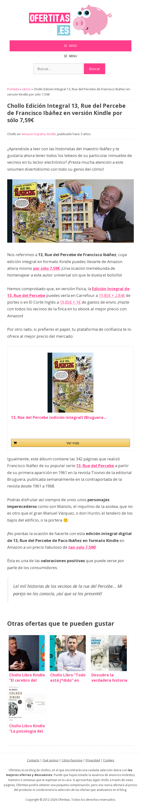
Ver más (73, 443)
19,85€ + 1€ (70, 302)
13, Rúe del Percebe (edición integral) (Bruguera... (58, 417)
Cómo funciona (71, 760)
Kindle (51, 134)
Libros (26, 89)
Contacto (33, 760)
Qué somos (50, 760)
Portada (13, 89)
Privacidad (93, 760)
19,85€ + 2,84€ (112, 295)
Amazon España (33, 134)
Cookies (108, 760)
